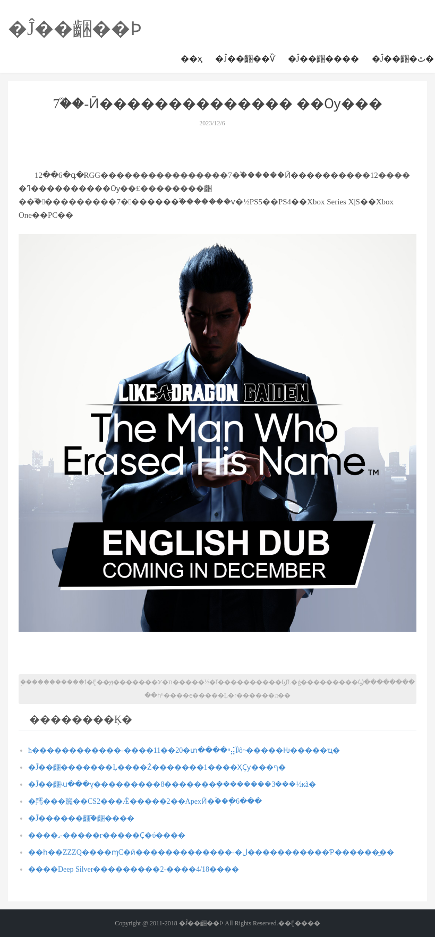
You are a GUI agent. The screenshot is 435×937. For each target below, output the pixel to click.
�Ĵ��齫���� (323, 58)
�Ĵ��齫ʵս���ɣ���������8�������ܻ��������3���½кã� (172, 784)
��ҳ (191, 58)
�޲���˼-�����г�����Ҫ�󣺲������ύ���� (106, 835)
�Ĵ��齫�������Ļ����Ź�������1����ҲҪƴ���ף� (157, 767)
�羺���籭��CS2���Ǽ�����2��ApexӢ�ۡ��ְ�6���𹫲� (145, 801)
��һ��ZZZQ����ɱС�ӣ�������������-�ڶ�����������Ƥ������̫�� (211, 852)
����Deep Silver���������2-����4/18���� (133, 869)
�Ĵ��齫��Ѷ (245, 58)
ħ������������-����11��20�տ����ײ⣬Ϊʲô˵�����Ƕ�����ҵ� (184, 750)
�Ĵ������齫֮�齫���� (81, 818)
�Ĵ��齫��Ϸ (75, 28)
